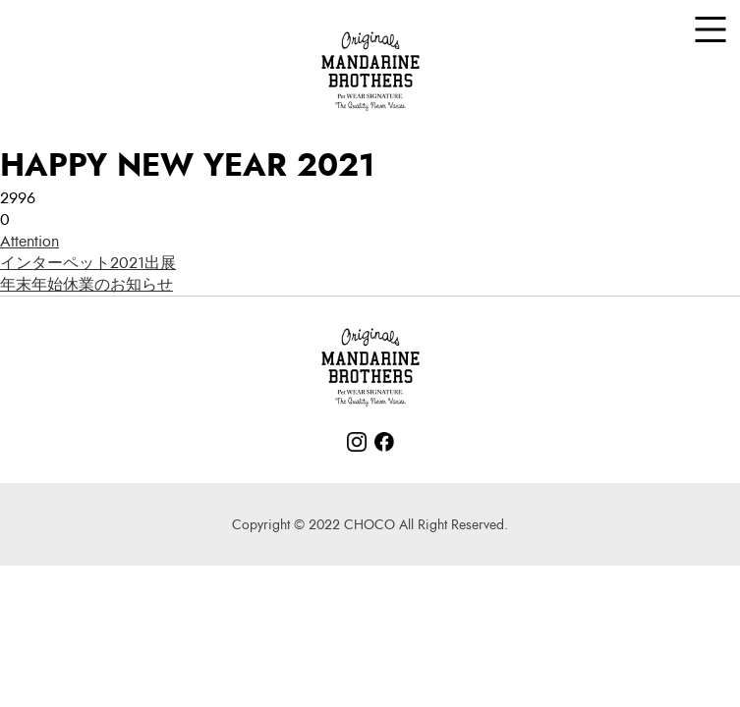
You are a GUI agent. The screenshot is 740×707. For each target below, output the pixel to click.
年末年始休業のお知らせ (86, 285)
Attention (29, 241)
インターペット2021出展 (88, 263)
